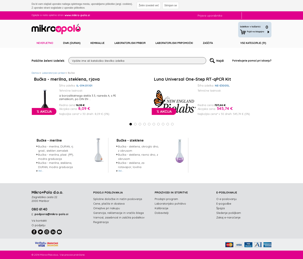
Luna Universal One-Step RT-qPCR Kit (192, 79)
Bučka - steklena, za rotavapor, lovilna (131, 165)
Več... (40, 170)
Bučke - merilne (49, 140)
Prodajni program (166, 199)
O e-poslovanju (226, 199)
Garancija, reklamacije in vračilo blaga (118, 212)
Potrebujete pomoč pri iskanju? (251, 60)
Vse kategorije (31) (253, 43)
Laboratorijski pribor (130, 43)
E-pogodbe (223, 203)
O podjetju (38, 225)
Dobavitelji (162, 212)
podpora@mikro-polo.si (51, 214)
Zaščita (208, 43)
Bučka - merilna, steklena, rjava (67, 79)
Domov (35, 72)
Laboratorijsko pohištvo (170, 203)
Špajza (220, 208)
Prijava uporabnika (210, 15)
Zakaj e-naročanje (228, 217)
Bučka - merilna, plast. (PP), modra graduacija (56, 156)
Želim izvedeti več (149, 5)
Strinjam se (170, 5)
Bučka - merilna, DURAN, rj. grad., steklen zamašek (56, 148)
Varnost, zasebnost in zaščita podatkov (119, 217)
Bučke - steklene (130, 140)
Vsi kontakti (39, 220)
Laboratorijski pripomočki (174, 43)
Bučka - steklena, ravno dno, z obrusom (138, 156)
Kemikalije (97, 43)
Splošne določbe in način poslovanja (117, 199)
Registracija (101, 222)
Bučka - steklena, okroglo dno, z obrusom (138, 148)
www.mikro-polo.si (77, 15)
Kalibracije (161, 208)
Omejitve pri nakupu (106, 208)
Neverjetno (45, 43)
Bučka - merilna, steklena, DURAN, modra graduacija (55, 165)
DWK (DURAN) (72, 43)
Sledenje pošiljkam (228, 212)
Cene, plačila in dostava (109, 203)
